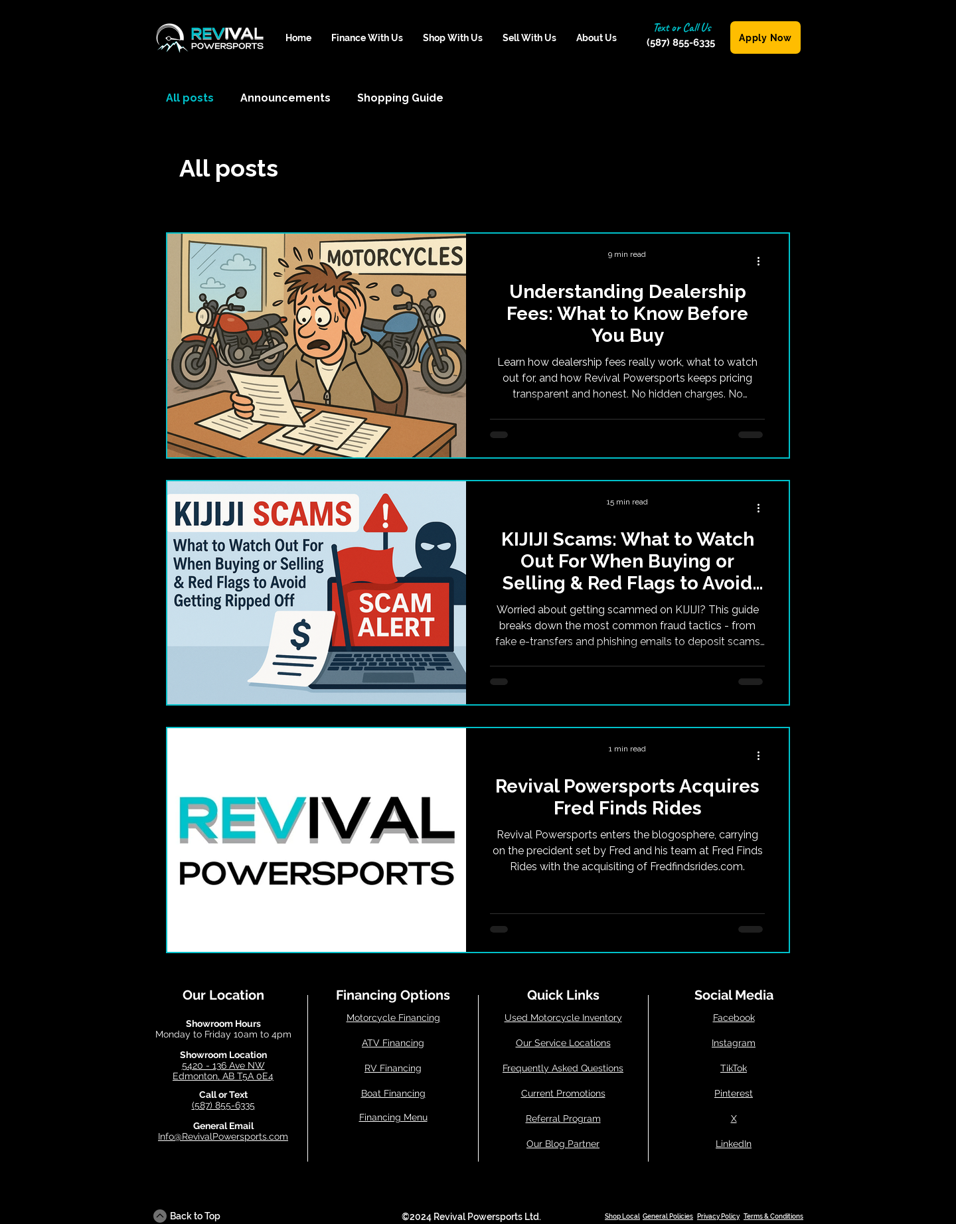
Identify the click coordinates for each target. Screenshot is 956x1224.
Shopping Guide (400, 98)
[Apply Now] (765, 37)
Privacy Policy (718, 1216)
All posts (190, 98)
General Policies (668, 1216)
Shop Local (622, 1216)
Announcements (285, 98)
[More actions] (763, 261)
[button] (367, 38)
